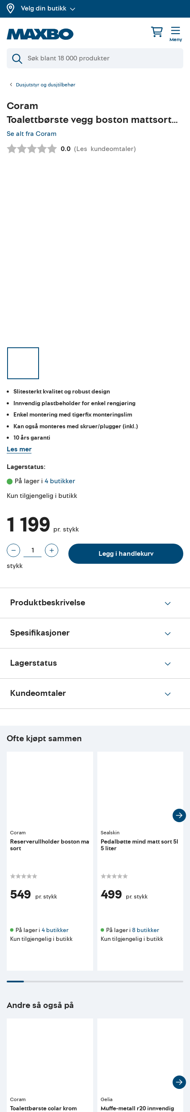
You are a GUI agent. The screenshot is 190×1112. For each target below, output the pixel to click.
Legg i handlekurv (126, 553)
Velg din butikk (48, 8)
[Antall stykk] (32, 550)
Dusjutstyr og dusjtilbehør (45, 85)
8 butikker (145, 930)
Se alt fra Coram (32, 133)
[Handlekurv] (157, 31)
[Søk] (95, 58)
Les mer (19, 449)
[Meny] (175, 34)
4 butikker (59, 481)
